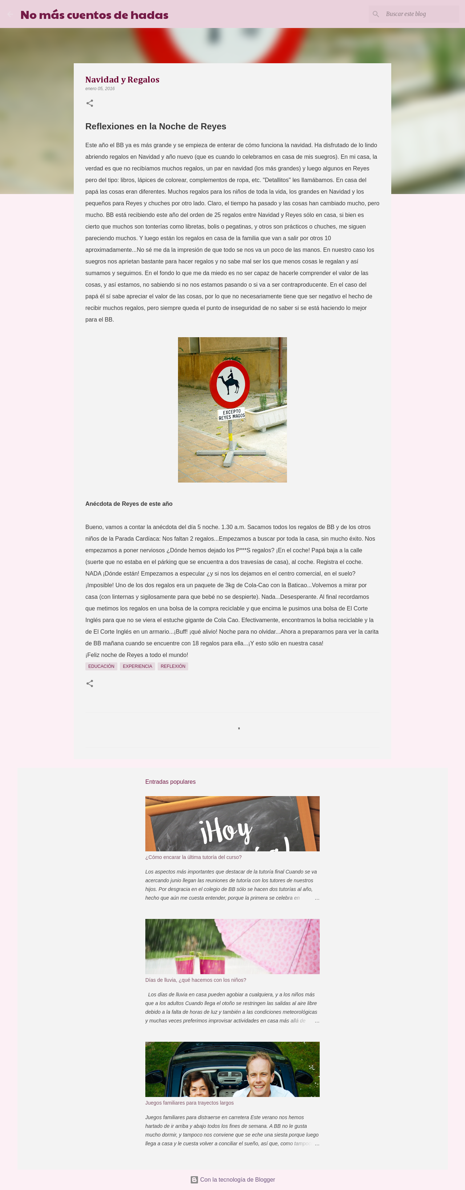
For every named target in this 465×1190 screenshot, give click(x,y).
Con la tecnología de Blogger (232, 1180)
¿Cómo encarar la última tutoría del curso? (193, 857)
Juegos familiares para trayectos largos (189, 1103)
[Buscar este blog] (421, 14)
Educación (101, 666)
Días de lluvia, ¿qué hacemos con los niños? (195, 980)
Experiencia (137, 666)
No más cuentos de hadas (94, 14)
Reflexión (173, 666)
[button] (89, 104)
